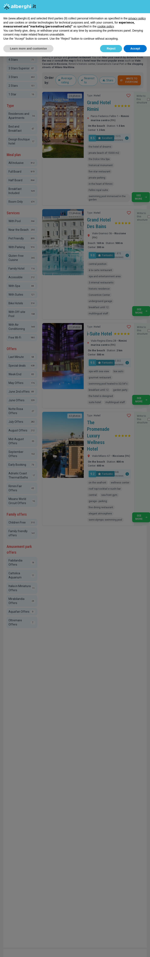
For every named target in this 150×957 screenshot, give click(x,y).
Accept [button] (135, 48)
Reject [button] (111, 48)
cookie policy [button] (105, 26)
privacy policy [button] (137, 18)
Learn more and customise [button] (28, 48)
